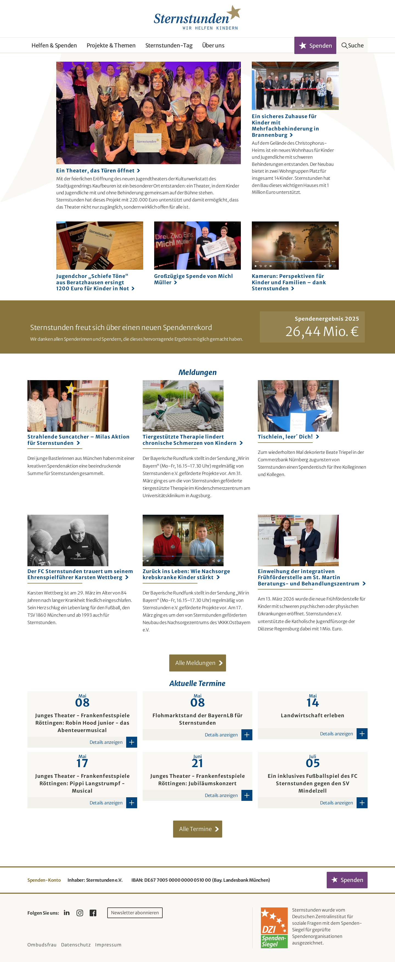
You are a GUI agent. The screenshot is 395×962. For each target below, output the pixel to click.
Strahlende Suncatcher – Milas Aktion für (78, 440)
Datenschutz (76, 944)
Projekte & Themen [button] (111, 45)
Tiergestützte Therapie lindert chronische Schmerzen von (193, 440)
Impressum (108, 944)
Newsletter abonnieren (135, 912)
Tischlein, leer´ (288, 437)
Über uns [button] (213, 45)
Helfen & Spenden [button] (54, 45)
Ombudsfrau (42, 944)
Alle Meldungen (195, 662)
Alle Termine (195, 829)
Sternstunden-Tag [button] (169, 45)
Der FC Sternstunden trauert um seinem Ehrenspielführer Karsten (80, 574)
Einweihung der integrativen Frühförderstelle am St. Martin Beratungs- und (312, 577)
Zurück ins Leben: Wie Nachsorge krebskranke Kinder (186, 574)
